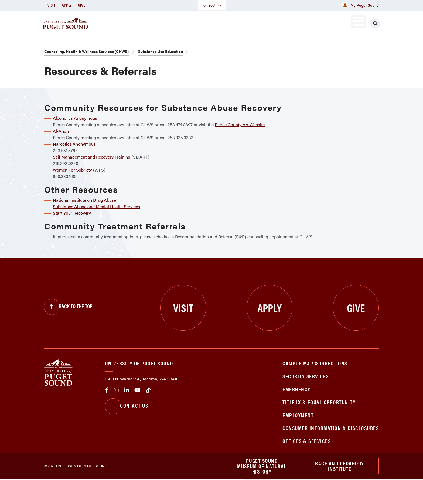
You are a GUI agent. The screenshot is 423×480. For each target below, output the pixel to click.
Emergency (296, 389)
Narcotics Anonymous (74, 144)
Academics (192, 22)
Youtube (137, 390)
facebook (106, 390)
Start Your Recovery (72, 213)
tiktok (148, 390)
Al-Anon (61, 131)
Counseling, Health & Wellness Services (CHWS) (86, 51)
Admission (232, 22)
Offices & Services (306, 441)
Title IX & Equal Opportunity (319, 402)
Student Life (274, 22)
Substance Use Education (160, 51)
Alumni (345, 22)
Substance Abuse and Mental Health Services (96, 206)
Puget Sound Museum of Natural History (261, 466)
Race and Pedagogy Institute (339, 466)
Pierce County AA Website (240, 124)
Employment (297, 415)
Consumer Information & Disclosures (330, 428)
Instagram (116, 390)
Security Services (305, 376)
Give (81, 5)
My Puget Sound (360, 5)
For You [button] (212, 5)
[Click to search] (375, 23)
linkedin (126, 390)
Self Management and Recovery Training (91, 157)
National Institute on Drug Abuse (84, 200)
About (156, 22)
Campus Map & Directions (314, 363)
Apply (66, 5)
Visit (51, 5)
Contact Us (126, 406)
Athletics (316, 22)
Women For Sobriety (72, 170)
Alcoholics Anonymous (75, 118)
